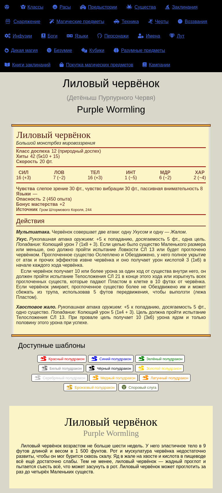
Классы (32, 7)
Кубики (92, 50)
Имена (149, 35)
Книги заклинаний (27, 64)
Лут (176, 35)
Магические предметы (76, 21)
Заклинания (181, 7)
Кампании (156, 64)
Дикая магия (21, 50)
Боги (49, 35)
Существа (141, 7)
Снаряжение (22, 21)
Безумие (59, 50)
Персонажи (113, 35)
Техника (126, 21)
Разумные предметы (139, 50)
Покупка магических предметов (96, 64)
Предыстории (98, 7)
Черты (158, 21)
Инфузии (18, 35)
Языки (77, 35)
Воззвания (192, 21)
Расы (62, 7)
